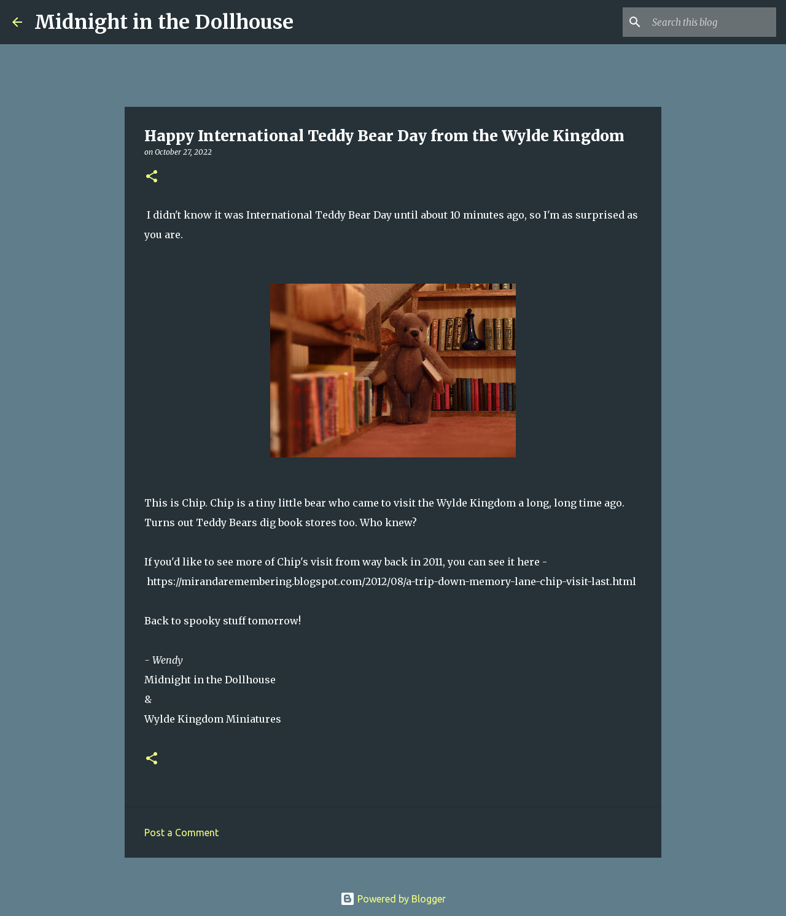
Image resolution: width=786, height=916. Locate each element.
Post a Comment (181, 832)
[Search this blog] (711, 22)
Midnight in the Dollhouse (164, 22)
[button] (151, 177)
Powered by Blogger (393, 898)
